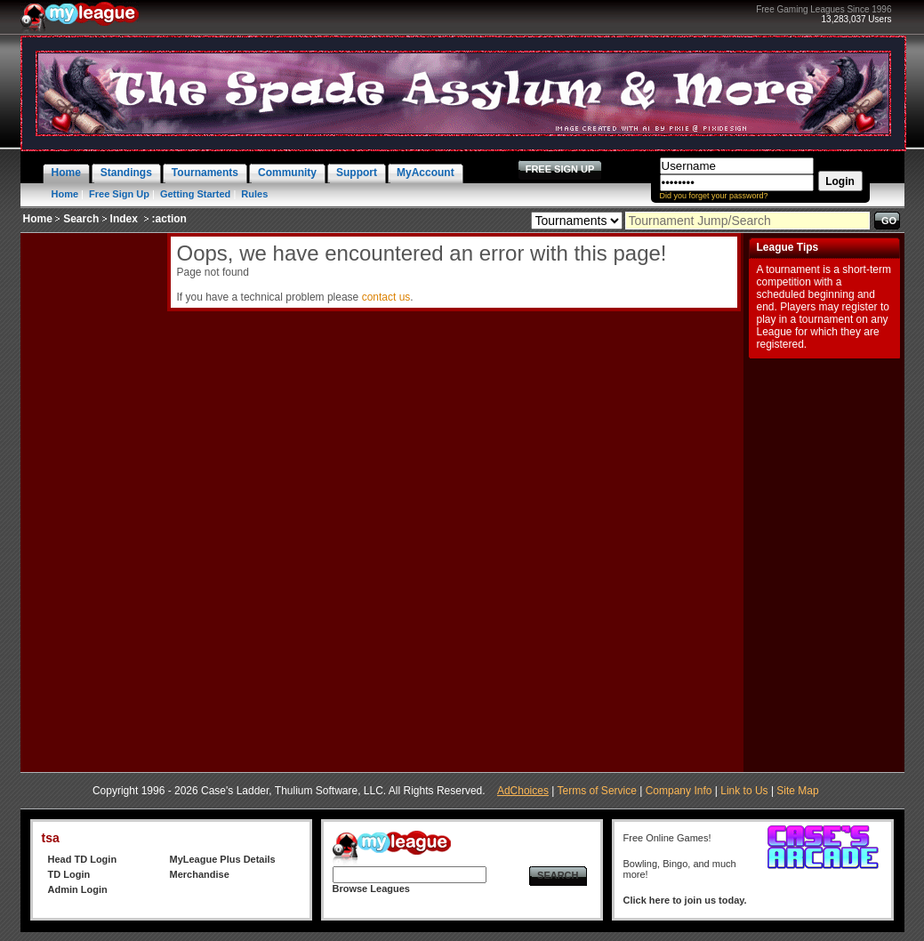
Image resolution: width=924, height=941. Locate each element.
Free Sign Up (119, 194)
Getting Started (195, 194)
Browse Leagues (371, 888)
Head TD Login (82, 859)
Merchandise (199, 874)
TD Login (69, 874)
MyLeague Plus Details (223, 859)
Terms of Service (597, 790)
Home (65, 194)
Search (81, 219)
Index (124, 219)
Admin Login (78, 889)
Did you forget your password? (714, 195)
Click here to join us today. (685, 900)
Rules (254, 194)
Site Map (797, 790)
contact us (386, 297)
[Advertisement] (91, 500)
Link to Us (743, 790)
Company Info (679, 790)
